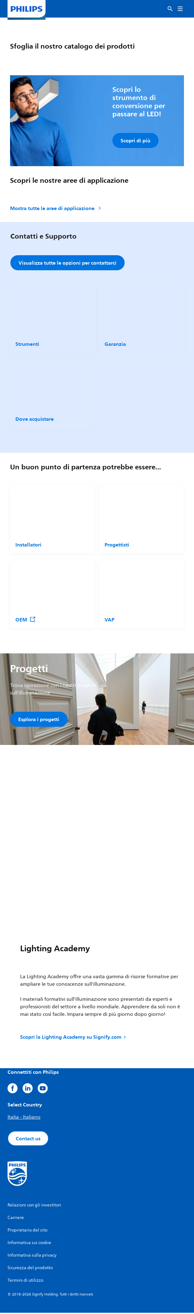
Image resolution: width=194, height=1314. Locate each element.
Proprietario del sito (27, 1231)
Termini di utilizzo (25, 1281)
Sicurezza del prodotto (30, 1269)
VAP (109, 620)
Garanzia (115, 344)
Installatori (28, 545)
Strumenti (27, 344)
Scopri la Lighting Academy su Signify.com (73, 1038)
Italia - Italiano (24, 1118)
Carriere (16, 1218)
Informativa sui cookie (29, 1244)
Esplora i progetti (38, 719)
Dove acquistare (34, 419)
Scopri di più (135, 140)
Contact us (28, 1139)
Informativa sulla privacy (32, 1256)
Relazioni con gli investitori (34, 1206)
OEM (25, 620)
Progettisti (117, 545)
